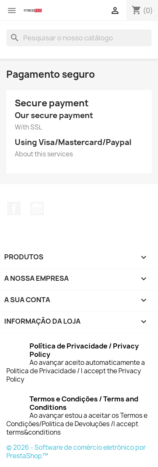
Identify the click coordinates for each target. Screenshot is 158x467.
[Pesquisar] (79, 37)
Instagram (37, 208)
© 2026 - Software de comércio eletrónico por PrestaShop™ (76, 451)
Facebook (14, 208)
